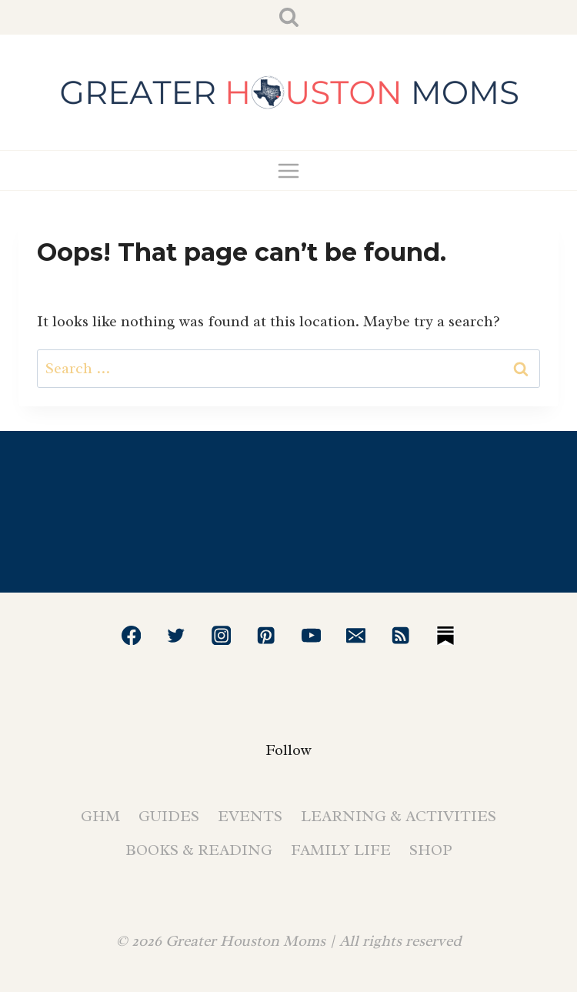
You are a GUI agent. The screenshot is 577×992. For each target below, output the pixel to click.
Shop (430, 850)
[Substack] (445, 635)
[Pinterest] (265, 635)
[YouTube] (311, 635)
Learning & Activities (398, 816)
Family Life (341, 850)
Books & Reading (198, 850)
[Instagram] (221, 635)
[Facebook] (131, 635)
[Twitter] (176, 635)
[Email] (355, 635)
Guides (168, 816)
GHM (100, 816)
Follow (288, 750)
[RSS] (401, 635)
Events (250, 816)
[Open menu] (289, 170)
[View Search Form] (289, 17)
